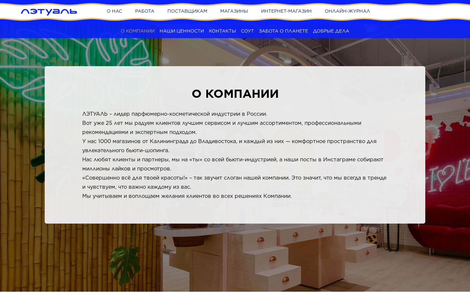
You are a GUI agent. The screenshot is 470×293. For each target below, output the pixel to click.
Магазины (234, 11)
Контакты (222, 31)
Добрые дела (331, 31)
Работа (144, 11)
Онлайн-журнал (347, 11)
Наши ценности (182, 31)
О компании (138, 31)
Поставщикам (187, 11)
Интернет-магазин (286, 11)
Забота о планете (283, 31)
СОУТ (247, 31)
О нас (114, 11)
